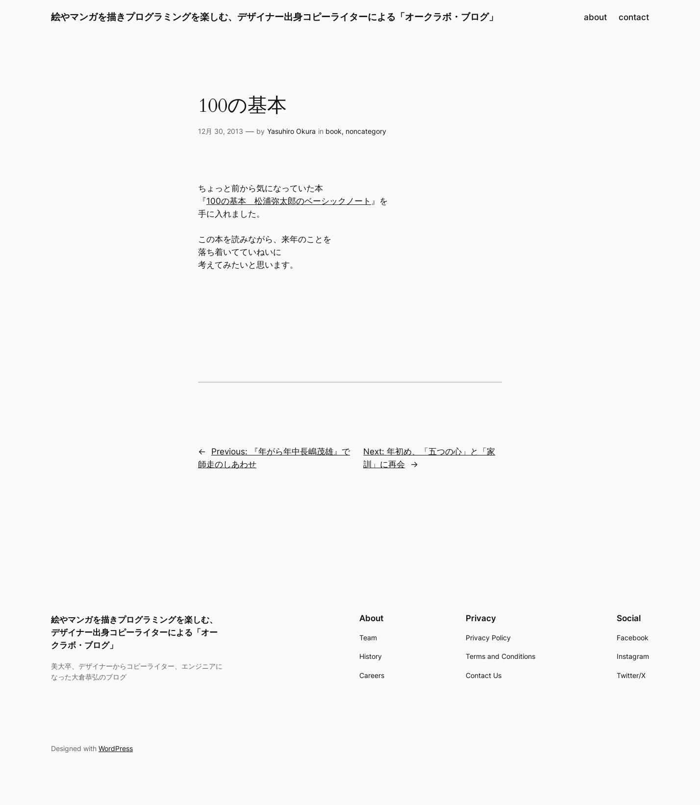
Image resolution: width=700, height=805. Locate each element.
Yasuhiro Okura (291, 131)
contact (634, 17)
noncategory (366, 131)
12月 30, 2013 (220, 131)
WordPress (116, 748)
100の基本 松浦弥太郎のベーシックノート (288, 201)
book (333, 131)
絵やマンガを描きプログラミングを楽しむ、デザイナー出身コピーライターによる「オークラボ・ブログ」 (274, 17)
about (595, 17)
